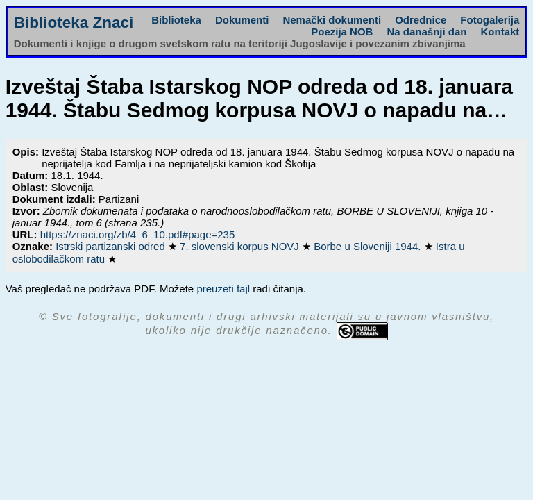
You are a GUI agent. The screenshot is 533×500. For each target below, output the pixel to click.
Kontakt (499, 32)
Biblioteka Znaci (74, 22)
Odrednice (420, 20)
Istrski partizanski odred (112, 246)
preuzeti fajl (223, 288)
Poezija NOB (342, 32)
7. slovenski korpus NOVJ (241, 246)
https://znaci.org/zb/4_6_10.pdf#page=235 (137, 234)
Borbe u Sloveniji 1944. (368, 246)
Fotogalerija (489, 20)
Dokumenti (242, 20)
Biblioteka (176, 20)
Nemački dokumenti (331, 20)
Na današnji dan (426, 32)
